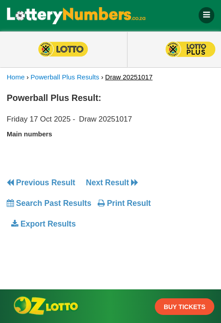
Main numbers (29, 134)
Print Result (124, 203)
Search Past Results (49, 203)
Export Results (43, 223)
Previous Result (41, 182)
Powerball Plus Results (64, 77)
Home (16, 77)
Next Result (112, 182)
